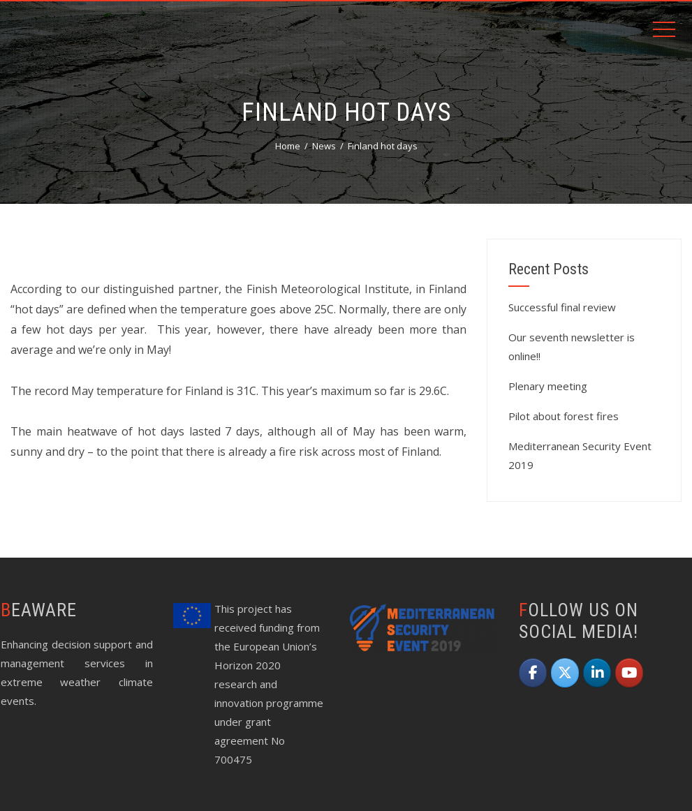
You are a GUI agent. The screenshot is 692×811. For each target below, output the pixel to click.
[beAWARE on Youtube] (629, 672)
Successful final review (562, 307)
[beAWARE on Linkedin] (597, 672)
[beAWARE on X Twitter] (565, 672)
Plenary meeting (547, 386)
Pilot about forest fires (563, 416)
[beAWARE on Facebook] (533, 672)
